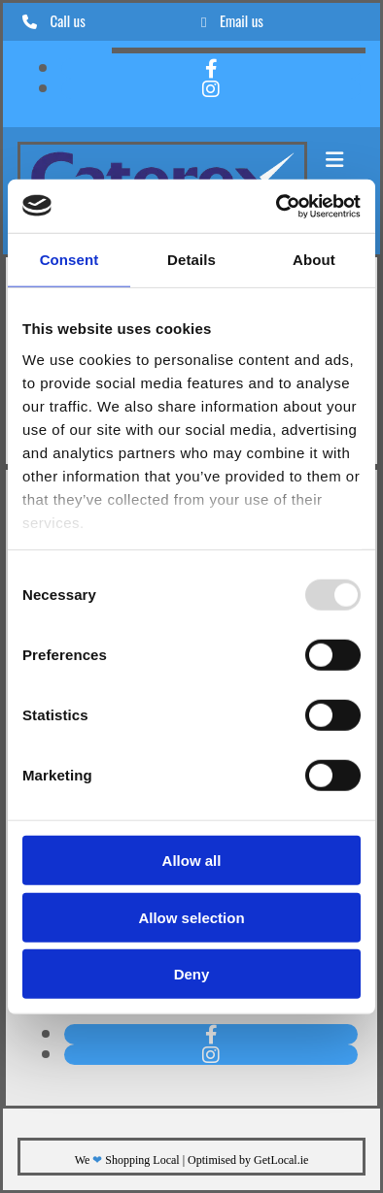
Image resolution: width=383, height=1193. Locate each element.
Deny (192, 974)
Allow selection (191, 917)
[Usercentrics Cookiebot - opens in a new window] (277, 205)
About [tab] (314, 259)
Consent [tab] (69, 259)
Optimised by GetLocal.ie (248, 1160)
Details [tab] (191, 259)
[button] (334, 160)
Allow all (192, 860)
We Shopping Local (127, 1160)
